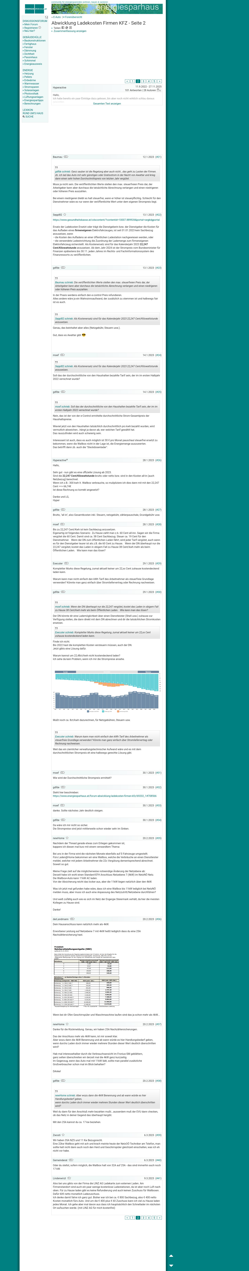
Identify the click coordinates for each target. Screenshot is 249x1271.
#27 (158, 509)
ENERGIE (28, 70)
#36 (158, 919)
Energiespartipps (33, 100)
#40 (158, 1160)
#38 (158, 1080)
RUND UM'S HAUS (33, 113)
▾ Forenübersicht (72, 17)
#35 (158, 838)
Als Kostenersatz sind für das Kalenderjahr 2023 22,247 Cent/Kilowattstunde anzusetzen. (106, 319)
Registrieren (30, 27)
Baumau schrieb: (64, 282)
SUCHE (28, 116)
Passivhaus (30, 57)
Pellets (27, 76)
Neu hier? (29, 30)
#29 (158, 563)
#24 (158, 355)
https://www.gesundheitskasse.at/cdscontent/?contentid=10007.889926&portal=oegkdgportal (106, 219)
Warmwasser (31, 83)
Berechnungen (31, 103)
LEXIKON (28, 109)
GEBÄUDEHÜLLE (32, 37)
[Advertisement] (107, 56)
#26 (158, 460)
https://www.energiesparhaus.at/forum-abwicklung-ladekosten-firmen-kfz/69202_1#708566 (105, 795)
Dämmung (29, 50)
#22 (158, 214)
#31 (158, 772)
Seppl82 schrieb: (64, 318)
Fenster (28, 47)
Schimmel (29, 60)
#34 (158, 820)
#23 (158, 267)
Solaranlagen (31, 90)
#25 (158, 391)
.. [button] (100, 1108)
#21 (158, 156)
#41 (158, 1178)
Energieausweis (32, 63)
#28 (158, 524)
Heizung (28, 73)
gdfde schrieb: (63, 171)
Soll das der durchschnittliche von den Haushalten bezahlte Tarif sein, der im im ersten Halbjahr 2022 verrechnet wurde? (106, 407)
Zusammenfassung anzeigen (68, 31)
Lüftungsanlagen (33, 96)
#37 (158, 1024)
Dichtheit (28, 53)
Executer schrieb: (64, 632)
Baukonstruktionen (34, 40)
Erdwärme (29, 80)
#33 (158, 805)
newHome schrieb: (65, 1095)
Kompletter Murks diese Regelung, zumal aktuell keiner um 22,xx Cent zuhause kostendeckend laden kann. (103, 633)
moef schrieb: (62, 406)
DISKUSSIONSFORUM (35, 21)
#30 (158, 592)
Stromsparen (31, 86)
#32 (158, 787)
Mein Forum (30, 24)
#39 (158, 1135)
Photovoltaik (30, 93)
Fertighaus (29, 43)
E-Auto (57, 17)
